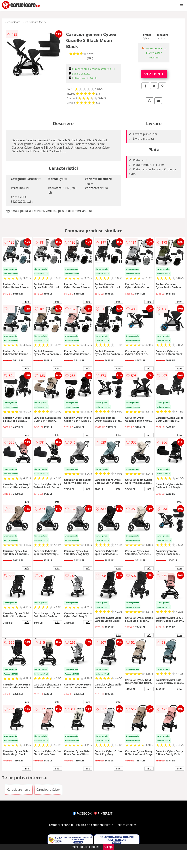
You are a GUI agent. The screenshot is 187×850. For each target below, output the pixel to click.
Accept (108, 847)
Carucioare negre (18, 790)
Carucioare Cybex (35, 22)
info (26, 301)
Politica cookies (126, 825)
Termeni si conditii (61, 825)
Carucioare (13, 22)
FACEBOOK (82, 813)
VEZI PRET (154, 74)
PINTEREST (103, 813)
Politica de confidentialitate (94, 825)
